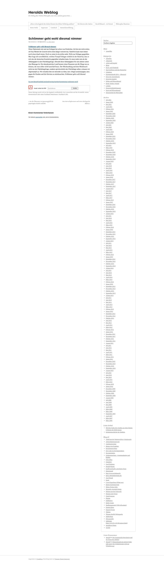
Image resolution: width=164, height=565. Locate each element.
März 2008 (109, 411)
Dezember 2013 (110, 286)
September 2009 (110, 395)
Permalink (81, 92)
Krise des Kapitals (48, 92)
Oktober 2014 (110, 263)
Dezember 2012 (110, 314)
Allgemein (109, 61)
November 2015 (110, 234)
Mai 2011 (108, 350)
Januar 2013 (109, 311)
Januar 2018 (109, 177)
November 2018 (110, 154)
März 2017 (109, 198)
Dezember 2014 (110, 259)
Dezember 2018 (110, 152)
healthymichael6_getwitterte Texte (116, 469)
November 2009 (110, 391)
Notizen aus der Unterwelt (113, 491)
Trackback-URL (63, 94)
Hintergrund (109, 471)
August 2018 (109, 161)
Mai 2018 (108, 168)
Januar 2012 (109, 332)
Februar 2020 (110, 132)
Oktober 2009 (110, 393)
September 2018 (110, 159)
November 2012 (110, 316)
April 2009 (109, 407)
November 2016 (110, 207)
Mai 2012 (108, 323)
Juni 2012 (109, 320)
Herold (34, 42)
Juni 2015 (109, 245)
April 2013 (109, 304)
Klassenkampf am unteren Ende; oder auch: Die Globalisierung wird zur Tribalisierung (119, 544)
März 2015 (109, 252)
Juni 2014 (109, 273)
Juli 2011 (108, 345)
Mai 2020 (108, 127)
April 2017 (109, 195)
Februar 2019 (110, 150)
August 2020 (109, 122)
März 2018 (109, 173)
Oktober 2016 (110, 209)
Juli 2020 (108, 125)
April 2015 (109, 250)
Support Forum (110, 510)
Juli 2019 (108, 145)
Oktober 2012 (110, 318)
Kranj (107, 480)
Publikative (109, 500)
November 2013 (110, 288)
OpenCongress (110, 496)
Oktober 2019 (110, 141)
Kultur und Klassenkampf (113, 81)
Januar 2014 (109, 284)
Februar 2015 (110, 254)
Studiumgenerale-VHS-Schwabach (116, 505)
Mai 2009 (108, 404)
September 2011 (110, 341)
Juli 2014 (108, 270)
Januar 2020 (109, 134)
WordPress (39, 559)
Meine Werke (34, 28)
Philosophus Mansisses (122, 24)
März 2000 (109, 420)
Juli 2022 (108, 100)
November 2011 (110, 336)
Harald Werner (110, 466)
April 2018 (109, 170)
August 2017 (109, 188)
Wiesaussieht (110, 519)
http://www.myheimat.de (113, 473)
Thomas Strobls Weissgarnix (114, 514)
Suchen (106, 40)
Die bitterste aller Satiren (85, 24)
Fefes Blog (109, 460)
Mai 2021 (108, 104)
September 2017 (110, 186)
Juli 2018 (108, 163)
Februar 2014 (110, 282)
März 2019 (109, 147)
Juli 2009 (108, 400)
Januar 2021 (109, 111)
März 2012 (109, 327)
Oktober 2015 (110, 236)
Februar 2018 (110, 175)
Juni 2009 (109, 402)
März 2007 (109, 418)
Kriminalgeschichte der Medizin (115, 432)
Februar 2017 (110, 200)
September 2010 (110, 368)
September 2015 (110, 238)
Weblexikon (109, 516)
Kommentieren (32, 94)
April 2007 (109, 416)
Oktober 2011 (110, 339)
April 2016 (109, 223)
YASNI (108, 528)
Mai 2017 (108, 193)
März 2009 (109, 409)
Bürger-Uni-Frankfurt (112, 446)
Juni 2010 (109, 375)
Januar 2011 (109, 359)
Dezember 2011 (110, 334)
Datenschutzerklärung (66, 28)
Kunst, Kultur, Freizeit (112, 83)
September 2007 (110, 414)
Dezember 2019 (110, 136)
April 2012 (109, 325)
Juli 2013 (108, 298)
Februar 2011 (110, 357)
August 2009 (109, 398)
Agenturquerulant (111, 444)
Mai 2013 (108, 302)
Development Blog (111, 448)
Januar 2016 (109, 229)
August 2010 (109, 370)
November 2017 (110, 182)
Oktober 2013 (110, 291)
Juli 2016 (108, 216)
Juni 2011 (108, 348)
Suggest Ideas (110, 507)
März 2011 (109, 354)
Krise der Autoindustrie (113, 77)
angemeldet (39, 117)
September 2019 (110, 143)
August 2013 (109, 295)
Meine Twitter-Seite (112, 487)
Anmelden (109, 51)
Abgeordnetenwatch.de (112, 442)
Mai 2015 (108, 248)
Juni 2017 (109, 191)
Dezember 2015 (110, 232)
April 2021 (109, 107)
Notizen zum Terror (111, 494)
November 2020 (110, 116)
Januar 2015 (109, 257)
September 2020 (110, 120)
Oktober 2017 (110, 184)
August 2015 (109, 241)
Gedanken (109, 72)
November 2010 (110, 364)
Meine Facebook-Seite (112, 485)
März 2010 (109, 382)
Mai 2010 (108, 377)
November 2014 (110, 261)
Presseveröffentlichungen (113, 88)
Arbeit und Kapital (111, 63)
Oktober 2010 (110, 366)
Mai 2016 (108, 220)
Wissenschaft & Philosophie (114, 92)
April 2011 (109, 352)
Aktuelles (108, 58)
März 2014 (109, 279)
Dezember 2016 (110, 204)
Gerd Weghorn (110, 464)
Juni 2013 (109, 300)
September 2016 (110, 211)
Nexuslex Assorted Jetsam (113, 489)
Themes (108, 512)
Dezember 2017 (110, 179)
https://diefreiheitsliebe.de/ (114, 475)
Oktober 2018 (110, 157)
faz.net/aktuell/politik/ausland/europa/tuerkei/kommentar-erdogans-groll (53, 82)
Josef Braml (109, 478)
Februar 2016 (110, 227)
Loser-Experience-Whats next (114, 482)
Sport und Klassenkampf (113, 90)
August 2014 (109, 268)
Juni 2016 (109, 218)
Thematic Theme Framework (62, 559)
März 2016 (109, 225)
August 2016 (109, 213)
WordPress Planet (111, 525)
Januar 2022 (109, 102)
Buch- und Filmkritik (112, 67)
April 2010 (109, 379)
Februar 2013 (110, 309)
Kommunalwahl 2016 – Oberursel (116, 74)
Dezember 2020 (110, 113)
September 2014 (110, 266)
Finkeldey (109, 462)
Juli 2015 (108, 243)
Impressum (44, 28)
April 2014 (109, 277)
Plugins (108, 498)
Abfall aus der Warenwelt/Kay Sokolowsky (118, 439)
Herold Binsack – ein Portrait (104, 24)
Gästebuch (54, 28)
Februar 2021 (110, 109)
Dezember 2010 (110, 361)
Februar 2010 (110, 384)
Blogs (107, 65)
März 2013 (109, 307)
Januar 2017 (109, 202)
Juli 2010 (108, 373)
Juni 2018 (109, 166)
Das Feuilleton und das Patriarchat (116, 70)
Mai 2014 (108, 275)
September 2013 (110, 293)
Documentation (110, 453)
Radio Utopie (110, 503)
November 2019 (110, 138)
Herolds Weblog (43, 12)
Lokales (108, 86)
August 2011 (109, 343)
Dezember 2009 (110, 389)
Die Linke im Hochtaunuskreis (115, 451)
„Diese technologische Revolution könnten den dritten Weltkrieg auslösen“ (52, 24)
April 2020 (109, 129)
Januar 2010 (109, 386)
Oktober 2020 (110, 118)
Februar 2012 (110, 329)
